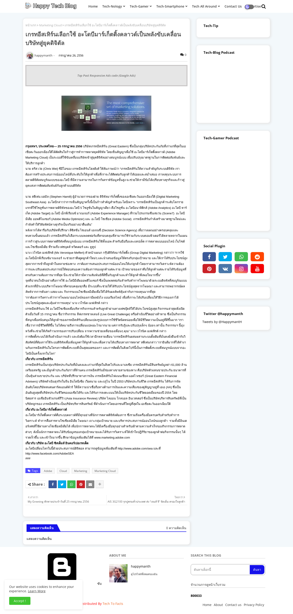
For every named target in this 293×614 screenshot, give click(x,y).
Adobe (48, 471)
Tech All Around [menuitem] (204, 6)
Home (207, 605)
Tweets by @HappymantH (222, 322)
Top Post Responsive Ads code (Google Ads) (106, 75)
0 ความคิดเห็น (176, 528)
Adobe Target (40, 213)
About (218, 605)
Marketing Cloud (50, 25)
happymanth (141, 566)
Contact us (233, 605)
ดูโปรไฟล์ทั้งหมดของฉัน (144, 574)
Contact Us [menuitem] (233, 6)
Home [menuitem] (93, 6)
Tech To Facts (113, 603)
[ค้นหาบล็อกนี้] (221, 569)
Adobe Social (122, 219)
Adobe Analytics (159, 208)
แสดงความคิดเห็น (39, 538)
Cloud (63, 471)
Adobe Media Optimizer (68, 219)
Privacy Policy (254, 605)
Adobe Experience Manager (109, 213)
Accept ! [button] (20, 601)
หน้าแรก (30, 25)
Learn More (37, 591)
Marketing (80, 471)
